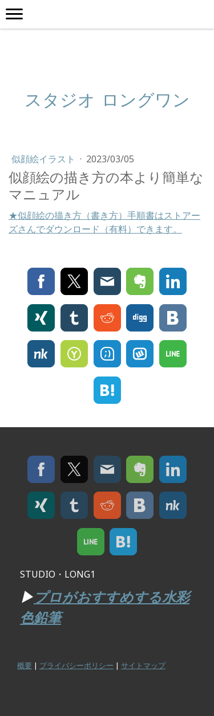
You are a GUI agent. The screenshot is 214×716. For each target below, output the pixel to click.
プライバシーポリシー (76, 665)
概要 (24, 665)
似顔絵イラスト (44, 159)
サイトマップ (143, 665)
